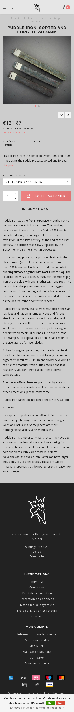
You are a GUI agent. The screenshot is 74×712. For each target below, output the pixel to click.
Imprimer (37, 581)
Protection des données (37, 599)
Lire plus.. (9, 165)
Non (60, 703)
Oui (50, 703)
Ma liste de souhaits (37, 652)
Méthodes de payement (37, 605)
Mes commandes (37, 640)
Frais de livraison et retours (37, 610)
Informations (35, 209)
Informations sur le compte (37, 634)
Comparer (37, 657)
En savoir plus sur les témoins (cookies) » (37, 707)
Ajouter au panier (46, 196)
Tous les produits (37, 663)
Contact (37, 616)
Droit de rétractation (37, 593)
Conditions (37, 587)
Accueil (15, 18)
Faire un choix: (14, 175)
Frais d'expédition (14, 132)
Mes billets (37, 646)
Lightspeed (57, 693)
